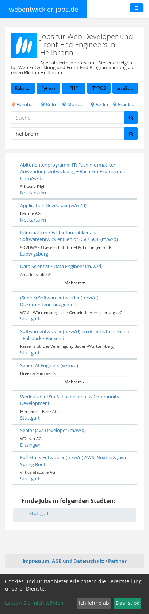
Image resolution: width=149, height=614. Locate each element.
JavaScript (126, 88)
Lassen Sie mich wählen (34, 602)
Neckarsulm (33, 192)
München (73, 104)
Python (48, 88)
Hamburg (23, 104)
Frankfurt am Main (125, 104)
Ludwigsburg (34, 253)
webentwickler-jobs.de (43, 9)
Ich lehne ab (94, 602)
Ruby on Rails (25, 88)
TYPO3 (99, 88)
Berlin (99, 104)
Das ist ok (127, 602)
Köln (48, 104)
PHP (73, 88)
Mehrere (74, 283)
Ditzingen (30, 445)
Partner (117, 561)
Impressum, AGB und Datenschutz (63, 561)
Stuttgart (30, 318)
